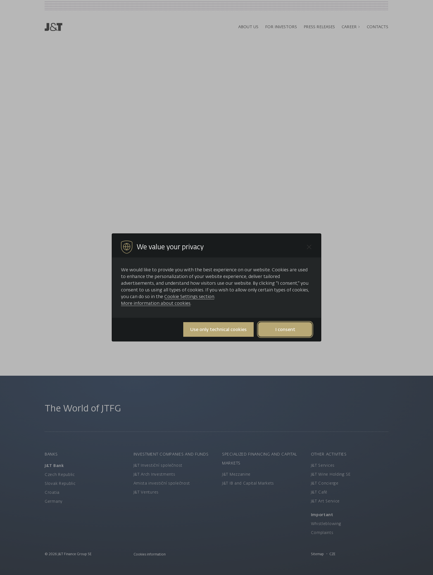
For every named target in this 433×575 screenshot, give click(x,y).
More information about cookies (156, 303)
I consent (285, 329)
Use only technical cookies (218, 329)
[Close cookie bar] (309, 247)
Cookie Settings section (189, 296)
